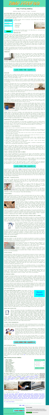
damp (42, 19)
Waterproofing (36, 394)
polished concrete (25, 377)
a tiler (5, 377)
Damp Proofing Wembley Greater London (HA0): (12, 13)
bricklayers (36, 377)
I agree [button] (27, 412)
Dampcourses (6, 394)
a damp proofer (11, 375)
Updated (14, 408)
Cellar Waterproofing (8, 395)
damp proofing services (26, 320)
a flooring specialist (23, 379)
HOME (32, 6)
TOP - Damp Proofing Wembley (9, 401)
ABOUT (37, 6)
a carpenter (10, 376)
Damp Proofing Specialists (13, 397)
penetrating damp (24, 34)
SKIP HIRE (22, 378)
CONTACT (40, 6)
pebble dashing (31, 378)
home (28, 373)
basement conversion (11, 378)
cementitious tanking (33, 242)
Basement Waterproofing (19, 393)
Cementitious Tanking (13, 396)
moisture (16, 133)
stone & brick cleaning (8, 379)
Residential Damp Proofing (39, 393)
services (31, 174)
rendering (36, 375)
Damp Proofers (41, 394)
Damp (5, 145)
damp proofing (35, 173)
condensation (17, 54)
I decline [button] (30, 412)
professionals (6, 380)
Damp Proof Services (26, 395)
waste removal (14, 377)
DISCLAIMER (43, 6)
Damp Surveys (20, 396)
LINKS (34, 6)
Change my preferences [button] (35, 412)
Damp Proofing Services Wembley (12, 357)
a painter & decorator (30, 376)
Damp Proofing (41, 397)
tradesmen (35, 374)
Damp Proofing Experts (13, 394)
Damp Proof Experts (10, 393)
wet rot (14, 41)
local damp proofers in (16, 291)
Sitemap (5, 408)
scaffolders (19, 376)
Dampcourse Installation (28, 394)
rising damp (15, 76)
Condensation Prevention (17, 398)
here (24, 354)
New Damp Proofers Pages (9, 408)
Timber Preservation (26, 396)
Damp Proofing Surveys (29, 393)
